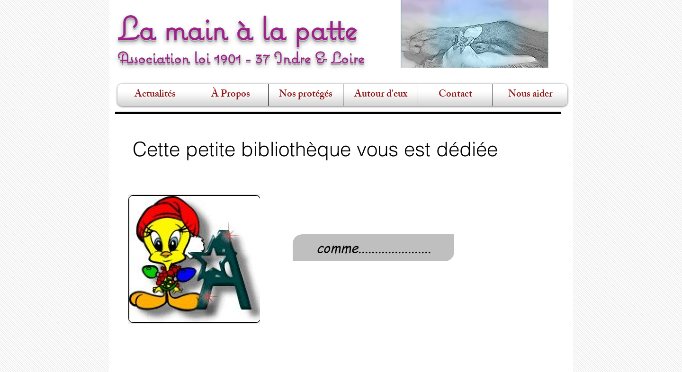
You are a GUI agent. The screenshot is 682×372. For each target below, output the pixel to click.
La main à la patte (237, 28)
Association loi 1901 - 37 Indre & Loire (240, 58)
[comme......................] (373, 247)
